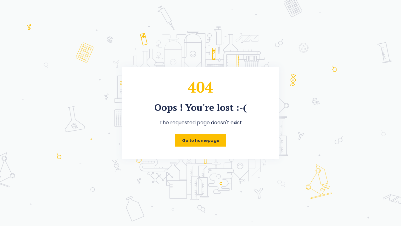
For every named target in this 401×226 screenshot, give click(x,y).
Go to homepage (200, 140)
